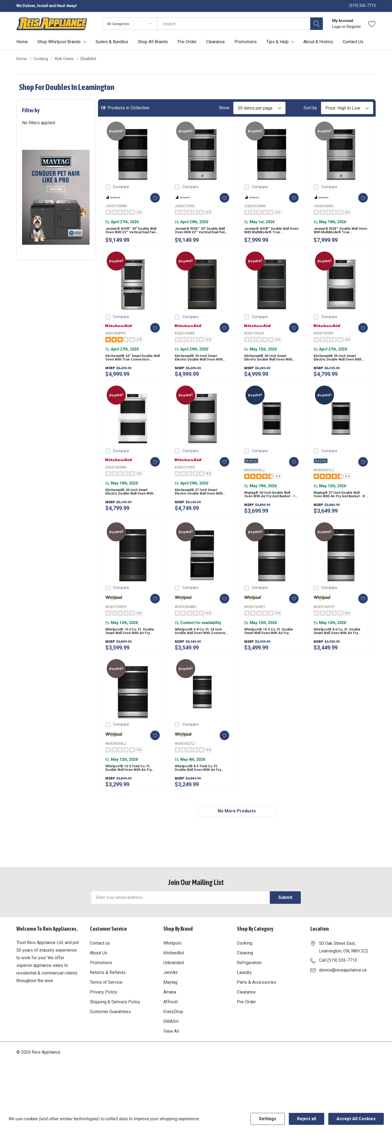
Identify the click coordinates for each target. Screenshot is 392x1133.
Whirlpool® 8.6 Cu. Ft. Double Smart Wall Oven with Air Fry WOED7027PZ (340, 649)
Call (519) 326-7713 (338, 986)
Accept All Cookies (356, 1118)
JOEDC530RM (254, 206)
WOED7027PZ (324, 621)
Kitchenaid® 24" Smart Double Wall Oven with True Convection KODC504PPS (132, 365)
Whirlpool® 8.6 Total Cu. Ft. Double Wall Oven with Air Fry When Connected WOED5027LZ (201, 790)
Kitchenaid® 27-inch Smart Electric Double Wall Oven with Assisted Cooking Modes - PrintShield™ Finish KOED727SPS (202, 504)
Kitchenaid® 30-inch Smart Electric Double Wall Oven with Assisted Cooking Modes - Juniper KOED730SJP (271, 365)
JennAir (170, 998)
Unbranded (173, 988)
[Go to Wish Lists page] (372, 23)
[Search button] (316, 23)
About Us (98, 979)
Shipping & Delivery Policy (115, 1027)
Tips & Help (277, 42)
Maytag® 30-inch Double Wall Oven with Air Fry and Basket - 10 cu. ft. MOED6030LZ (271, 507)
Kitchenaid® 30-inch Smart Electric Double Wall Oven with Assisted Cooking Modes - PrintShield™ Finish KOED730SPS (341, 365)
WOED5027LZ (185, 763)
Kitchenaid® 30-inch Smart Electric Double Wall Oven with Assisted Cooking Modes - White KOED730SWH (132, 504)
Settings (267, 1118)
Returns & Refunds (107, 998)
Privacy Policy (103, 1018)
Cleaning (245, 979)
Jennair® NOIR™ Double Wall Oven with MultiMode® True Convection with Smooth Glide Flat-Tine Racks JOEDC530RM (269, 233)
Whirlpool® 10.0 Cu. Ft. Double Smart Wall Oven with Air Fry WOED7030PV (131, 649)
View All (171, 1057)
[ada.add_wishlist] (150, 197)
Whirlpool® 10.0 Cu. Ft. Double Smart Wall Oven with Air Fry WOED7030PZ (270, 649)
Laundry (244, 998)
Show (224, 107)
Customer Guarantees (110, 1037)
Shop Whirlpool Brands (59, 42)
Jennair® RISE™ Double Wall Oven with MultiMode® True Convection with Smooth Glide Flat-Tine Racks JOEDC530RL (339, 233)
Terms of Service (106, 1008)
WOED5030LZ (115, 763)
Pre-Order (246, 1027)
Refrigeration (249, 988)
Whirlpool (172, 969)
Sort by (310, 107)
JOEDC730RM (116, 206)
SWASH (170, 1047)
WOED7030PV (116, 621)
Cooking (244, 969)
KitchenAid (173, 979)
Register (354, 26)
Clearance (246, 1018)
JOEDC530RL (324, 206)
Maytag (170, 1008)
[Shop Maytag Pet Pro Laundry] (56, 197)
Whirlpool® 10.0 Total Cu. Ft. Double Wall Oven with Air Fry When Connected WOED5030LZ (131, 790)
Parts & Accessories (256, 1008)
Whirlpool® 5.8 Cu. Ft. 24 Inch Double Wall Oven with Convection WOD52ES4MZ (201, 649)
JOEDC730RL (185, 206)
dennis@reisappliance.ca (342, 996)
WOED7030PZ (254, 621)
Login (337, 26)
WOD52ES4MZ (186, 621)
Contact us (100, 969)
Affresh (170, 1027)
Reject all (306, 1118)
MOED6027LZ (324, 480)
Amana (169, 1018)
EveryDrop (173, 1037)
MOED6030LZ (254, 480)
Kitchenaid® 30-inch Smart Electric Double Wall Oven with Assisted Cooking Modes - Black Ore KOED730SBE (202, 365)
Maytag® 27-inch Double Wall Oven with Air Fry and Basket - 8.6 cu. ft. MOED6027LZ (340, 507)
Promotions (101, 988)
